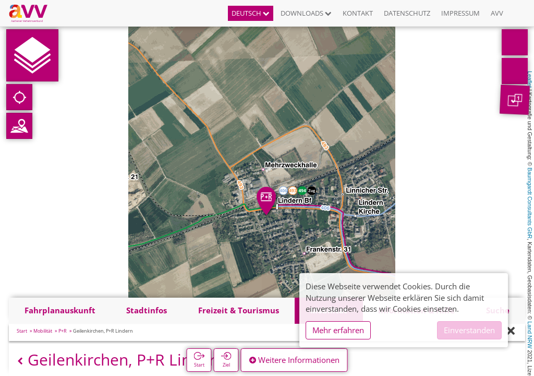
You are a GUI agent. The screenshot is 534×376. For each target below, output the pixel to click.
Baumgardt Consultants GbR (530, 203)
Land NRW (530, 334)
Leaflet (530, 79)
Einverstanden (469, 330)
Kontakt (358, 13)
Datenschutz (407, 13)
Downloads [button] (306, 13)
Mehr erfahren (338, 330)
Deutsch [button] (251, 13)
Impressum (460, 13)
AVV (497, 13)
